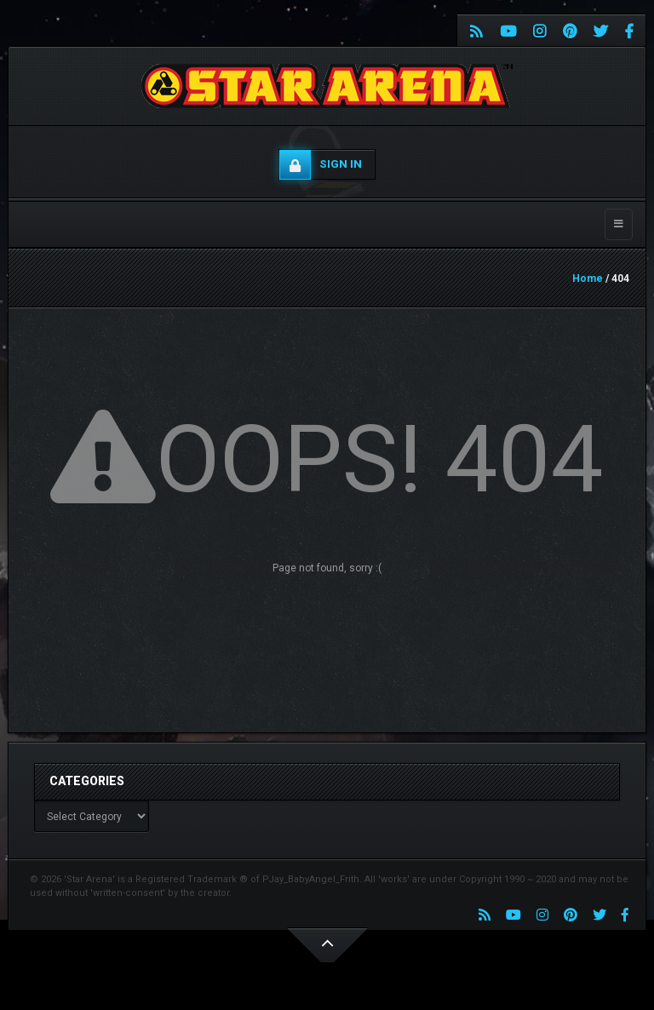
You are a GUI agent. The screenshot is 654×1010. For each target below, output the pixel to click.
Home (587, 278)
